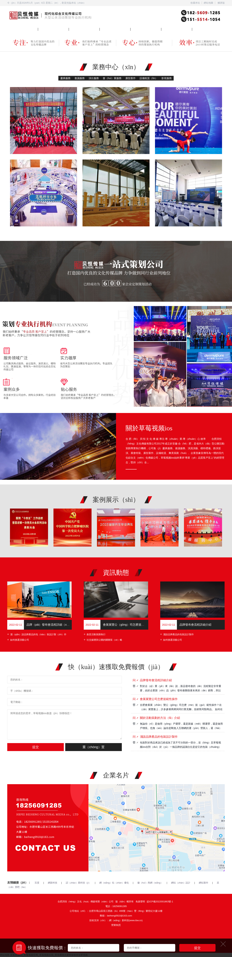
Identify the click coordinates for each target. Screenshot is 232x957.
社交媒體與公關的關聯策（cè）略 (104, 639)
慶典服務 (65, 78)
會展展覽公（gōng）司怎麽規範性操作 (128, 624)
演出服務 (94, 78)
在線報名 (166, 29)
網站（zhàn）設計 (180, 882)
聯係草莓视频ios (200, 29)
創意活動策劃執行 (96, 634)
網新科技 (52, 882)
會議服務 (79, 78)
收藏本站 (195, 2)
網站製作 (203, 882)
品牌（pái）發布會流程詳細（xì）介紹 (51, 624)
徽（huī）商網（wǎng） (150, 882)
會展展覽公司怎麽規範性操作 (159, 699)
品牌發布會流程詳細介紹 (195, 624)
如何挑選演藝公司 (19, 639)
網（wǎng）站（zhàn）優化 (114, 882)
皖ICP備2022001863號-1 (160, 901)
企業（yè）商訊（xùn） (143, 29)
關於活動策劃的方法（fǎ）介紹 (160, 717)
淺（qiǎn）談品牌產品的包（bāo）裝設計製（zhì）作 (38, 634)
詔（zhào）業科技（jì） (78, 882)
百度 (37, 882)
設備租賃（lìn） (149, 78)
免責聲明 (140, 901)
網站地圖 (208, 2)
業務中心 (42, 29)
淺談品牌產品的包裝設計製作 (178, 634)
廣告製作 (130, 78)
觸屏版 (221, 2)
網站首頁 (12, 29)
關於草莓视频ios (77, 29)
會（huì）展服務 (112, 78)
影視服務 (166, 78)
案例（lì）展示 (107, 29)
